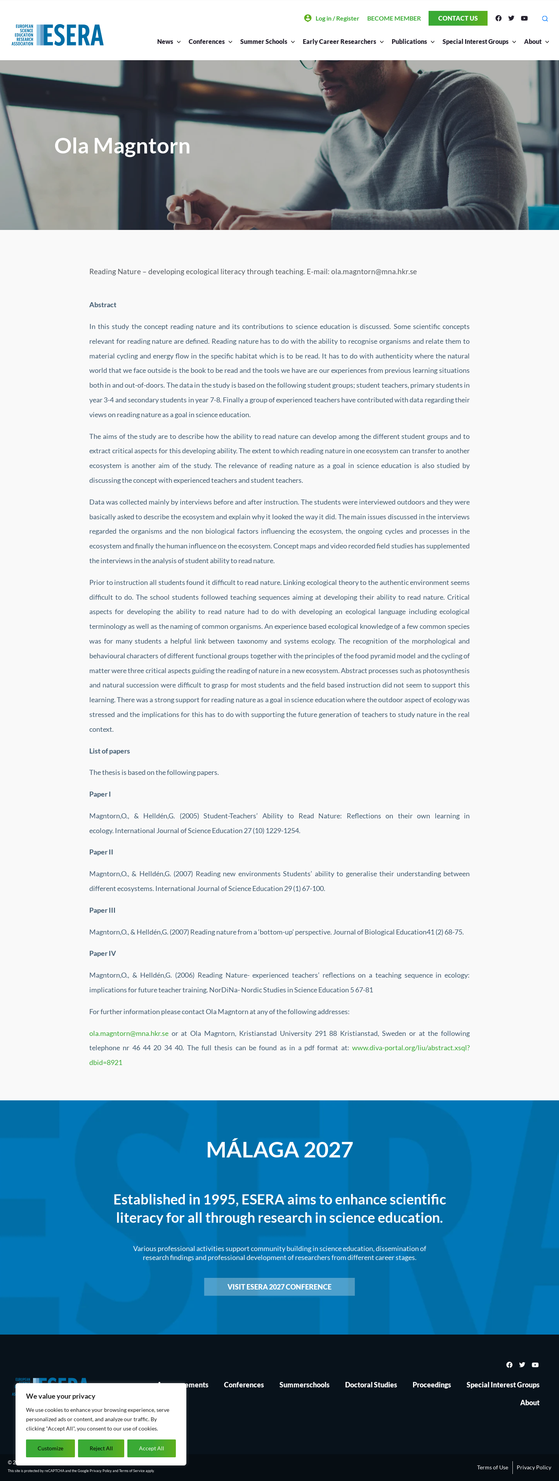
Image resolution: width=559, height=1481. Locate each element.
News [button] (167, 41)
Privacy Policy (101, 1471)
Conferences (244, 1384)
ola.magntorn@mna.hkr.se (128, 1033)
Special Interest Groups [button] (477, 41)
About (530, 1402)
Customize (50, 1448)
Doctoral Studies (371, 1384)
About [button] (534, 41)
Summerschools (305, 1384)
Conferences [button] (209, 41)
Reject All (101, 1448)
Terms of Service (132, 1471)
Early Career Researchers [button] (341, 41)
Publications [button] (411, 41)
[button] (544, 18)
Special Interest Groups (503, 1384)
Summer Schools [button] (265, 41)
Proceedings (432, 1384)
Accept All (151, 1448)
